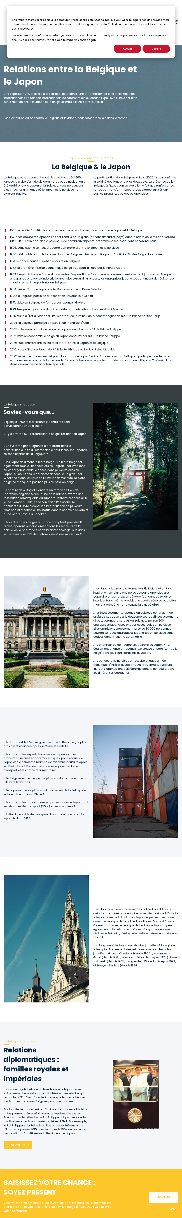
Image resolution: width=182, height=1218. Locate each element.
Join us (163, 1197)
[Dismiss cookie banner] (169, 13)
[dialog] (91, 32)
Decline (156, 49)
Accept (127, 49)
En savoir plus (18, 1145)
